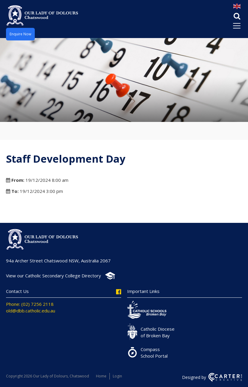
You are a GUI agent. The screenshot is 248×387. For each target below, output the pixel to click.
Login (117, 376)
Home (101, 376)
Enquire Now (20, 34)
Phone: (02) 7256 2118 (30, 304)
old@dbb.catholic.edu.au (30, 311)
